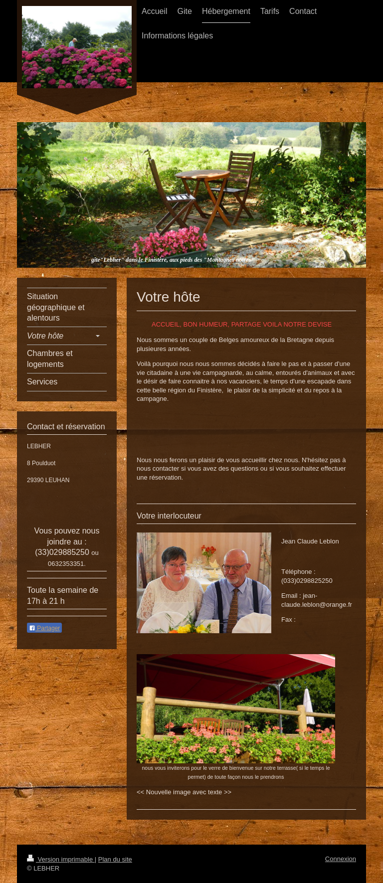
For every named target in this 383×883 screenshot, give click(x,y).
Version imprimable (61, 859)
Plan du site (115, 859)
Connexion (340, 859)
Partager (44, 628)
